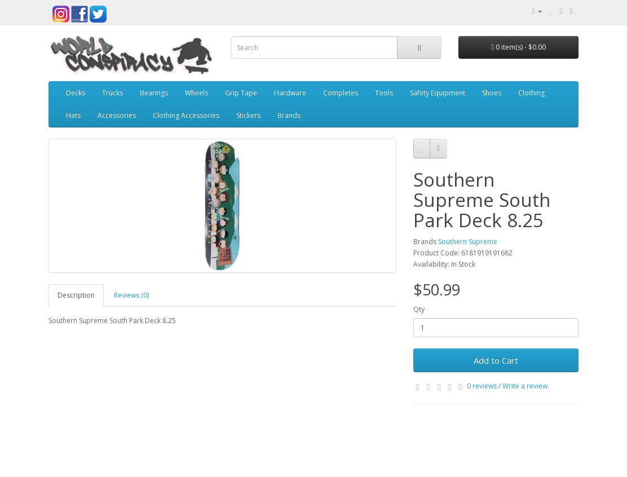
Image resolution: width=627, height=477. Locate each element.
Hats (73, 115)
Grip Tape (241, 93)
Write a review (524, 386)
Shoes (491, 93)
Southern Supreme (467, 241)
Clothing (531, 93)
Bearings (154, 93)
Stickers (248, 115)
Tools (384, 93)
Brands (289, 115)
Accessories (117, 115)
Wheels (196, 93)
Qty (419, 309)
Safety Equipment (437, 93)
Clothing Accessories (186, 115)
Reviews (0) (131, 295)
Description (76, 295)
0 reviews (482, 386)
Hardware (290, 93)
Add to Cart (496, 360)
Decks (75, 93)
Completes (340, 93)
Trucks (112, 93)
